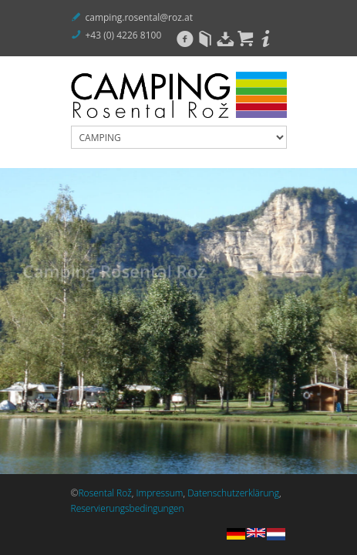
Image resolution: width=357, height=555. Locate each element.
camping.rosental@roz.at (139, 17)
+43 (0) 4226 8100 (124, 35)
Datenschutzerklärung (233, 493)
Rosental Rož (104, 493)
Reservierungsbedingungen (127, 508)
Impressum (160, 493)
